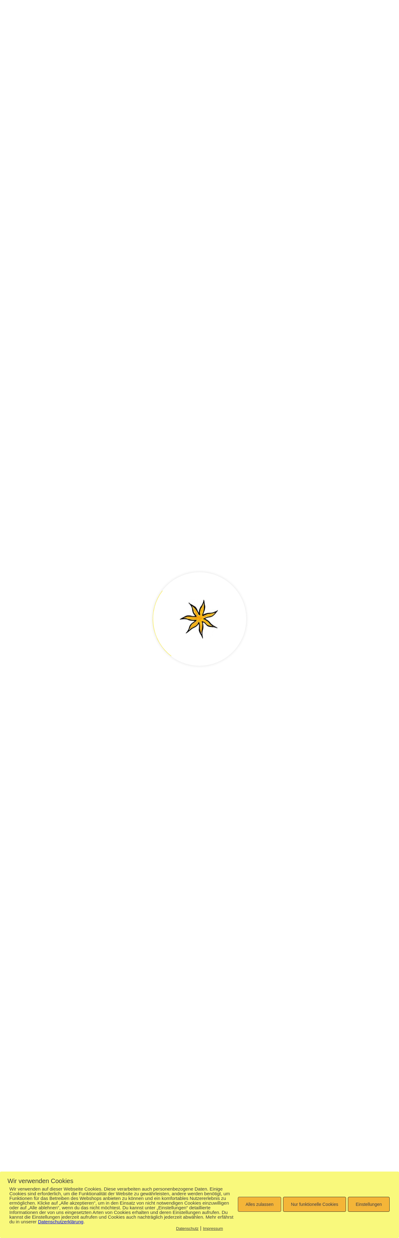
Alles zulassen (260, 1204)
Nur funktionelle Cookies (314, 1204)
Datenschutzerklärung (61, 1221)
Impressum (213, 1228)
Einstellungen (369, 1204)
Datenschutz (187, 1228)
